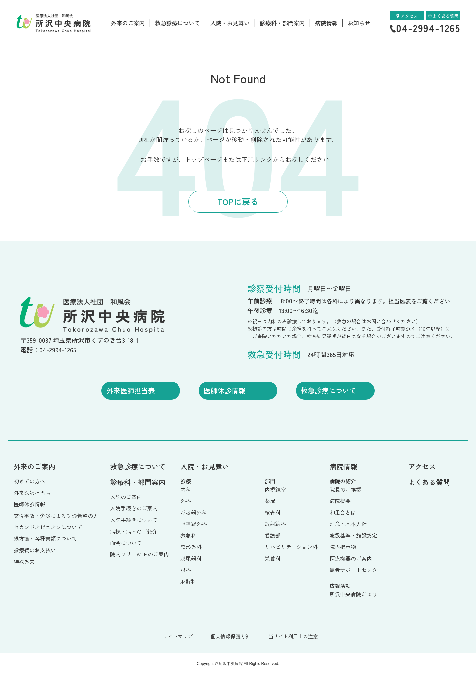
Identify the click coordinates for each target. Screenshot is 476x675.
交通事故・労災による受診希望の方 (56, 516)
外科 (185, 501)
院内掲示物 (343, 547)
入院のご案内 (126, 497)
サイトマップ (178, 636)
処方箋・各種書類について (45, 538)
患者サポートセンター (356, 570)
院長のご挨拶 (345, 489)
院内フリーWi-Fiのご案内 (139, 554)
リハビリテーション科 (291, 547)
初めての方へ (29, 481)
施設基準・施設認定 (353, 535)
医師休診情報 (29, 504)
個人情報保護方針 (230, 636)
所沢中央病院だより (353, 594)
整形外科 (191, 547)
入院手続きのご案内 (134, 508)
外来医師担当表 (32, 492)
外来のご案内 (128, 23)
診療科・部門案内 (282, 23)
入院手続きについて (134, 520)
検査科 (273, 512)
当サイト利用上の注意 (293, 636)
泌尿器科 (191, 558)
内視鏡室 (275, 489)
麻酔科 (188, 581)
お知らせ (359, 23)
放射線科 (275, 524)
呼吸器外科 (193, 512)
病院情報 (326, 23)
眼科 (185, 570)
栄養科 (273, 558)
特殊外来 (24, 562)
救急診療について (177, 23)
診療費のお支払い (35, 550)
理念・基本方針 (348, 524)
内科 (185, 489)
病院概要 (340, 501)
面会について (126, 543)
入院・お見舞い (230, 23)
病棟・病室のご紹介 (134, 531)
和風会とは (343, 512)
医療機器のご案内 (351, 558)
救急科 (188, 535)
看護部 (273, 535)
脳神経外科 (193, 524)
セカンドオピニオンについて (48, 527)
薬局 (270, 501)
